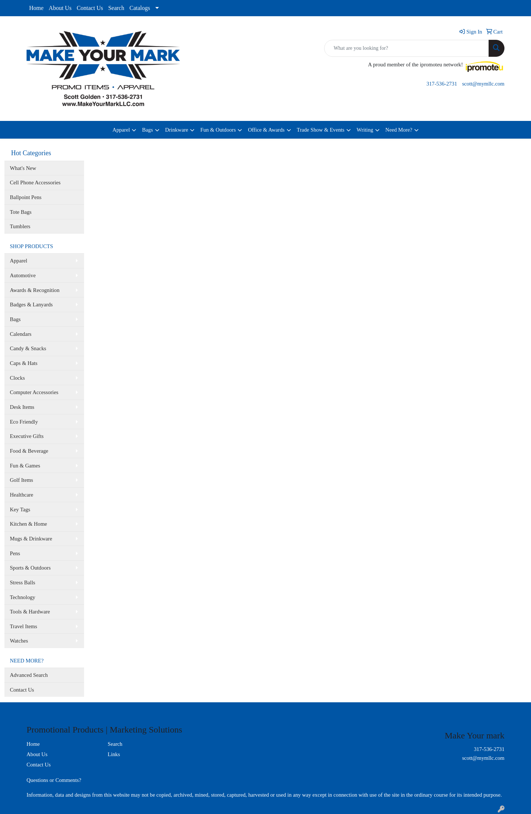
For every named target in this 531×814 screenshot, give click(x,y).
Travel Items (23, 626)
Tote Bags (21, 212)
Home (36, 8)
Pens (15, 553)
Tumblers (20, 226)
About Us (60, 8)
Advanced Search (29, 675)
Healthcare (21, 495)
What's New (23, 168)
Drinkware (176, 130)
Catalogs (139, 8)
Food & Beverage (29, 451)
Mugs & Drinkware (31, 539)
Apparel (121, 130)
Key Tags (20, 509)
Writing (365, 130)
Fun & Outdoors (218, 130)
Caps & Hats (24, 363)
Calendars (21, 334)
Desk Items (22, 407)
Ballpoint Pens (26, 197)
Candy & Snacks (28, 348)
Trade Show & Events (320, 130)
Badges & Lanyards (31, 304)
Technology (22, 597)
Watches (19, 641)
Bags (147, 130)
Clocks (17, 378)
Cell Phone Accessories (35, 182)
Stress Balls (22, 582)
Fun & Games (25, 466)
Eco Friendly (24, 422)
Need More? (398, 130)
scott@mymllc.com (483, 84)
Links (114, 754)
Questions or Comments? (54, 780)
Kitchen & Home (28, 524)
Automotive (23, 275)
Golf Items (21, 480)
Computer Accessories (34, 392)
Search (116, 8)
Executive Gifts (27, 436)
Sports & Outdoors (30, 568)
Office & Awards (266, 130)
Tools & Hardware (30, 612)
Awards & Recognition (35, 290)
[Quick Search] (406, 48)
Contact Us (90, 8)
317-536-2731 (441, 84)
